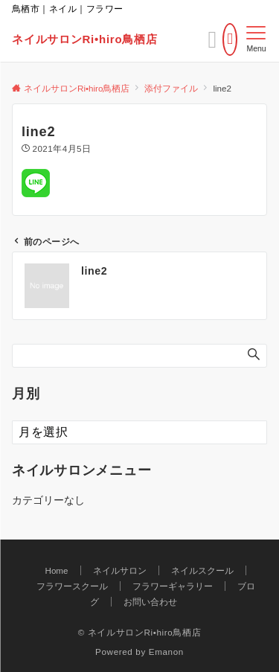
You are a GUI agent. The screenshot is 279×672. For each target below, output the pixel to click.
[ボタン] (212, 43)
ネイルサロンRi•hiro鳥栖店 (85, 39)
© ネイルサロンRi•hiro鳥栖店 (140, 632)
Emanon (166, 651)
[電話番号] (229, 39)
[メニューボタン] (256, 39)
